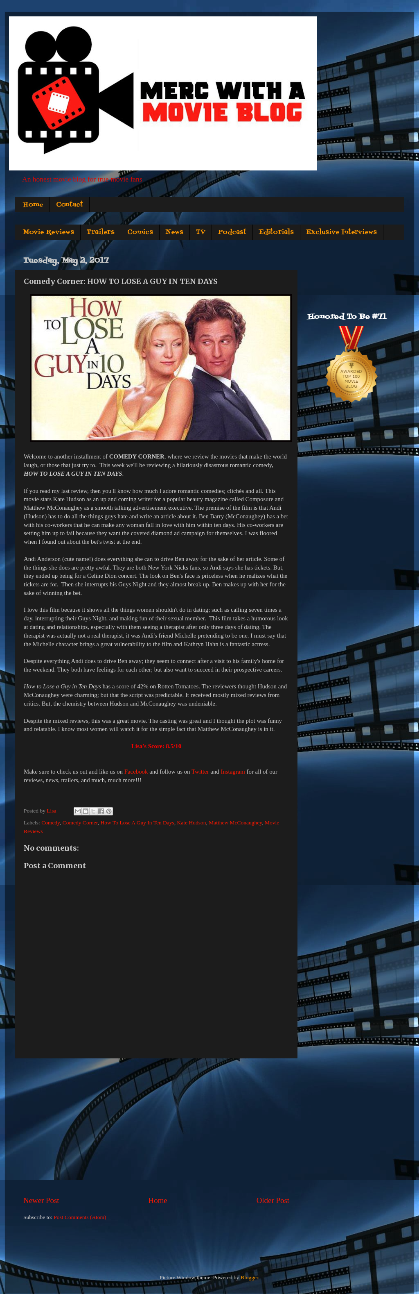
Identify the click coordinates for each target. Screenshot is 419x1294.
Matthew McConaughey (235, 823)
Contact (69, 204)
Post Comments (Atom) (80, 1217)
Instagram (233, 771)
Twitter (200, 771)
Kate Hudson (191, 823)
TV (200, 232)
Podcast (232, 232)
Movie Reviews (48, 232)
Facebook (136, 771)
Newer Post (41, 1200)
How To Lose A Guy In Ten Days (137, 823)
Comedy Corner (80, 823)
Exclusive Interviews (341, 232)
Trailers (101, 232)
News (174, 232)
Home (33, 204)
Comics (140, 232)
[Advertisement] (156, 1126)
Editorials (276, 232)
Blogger (249, 1277)
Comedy (50, 823)
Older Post (273, 1200)
